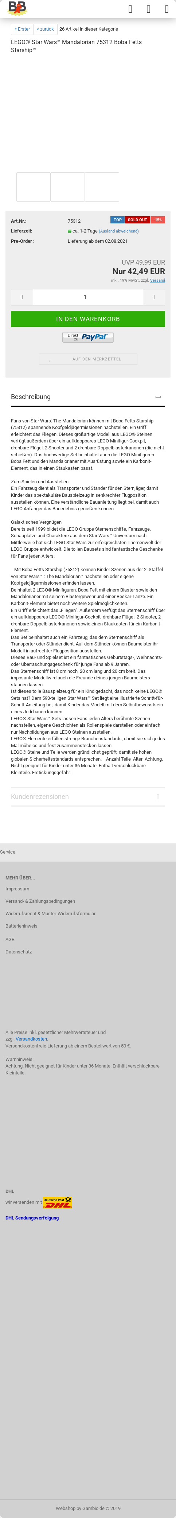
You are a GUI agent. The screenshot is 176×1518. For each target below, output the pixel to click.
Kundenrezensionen (40, 796)
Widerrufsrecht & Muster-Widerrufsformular (50, 913)
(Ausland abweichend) (119, 231)
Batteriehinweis (21, 926)
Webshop (65, 1508)
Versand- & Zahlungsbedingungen (40, 901)
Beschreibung (31, 397)
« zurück (45, 29)
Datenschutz (18, 952)
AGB (10, 939)
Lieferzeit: (21, 231)
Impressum (17, 888)
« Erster (22, 29)
